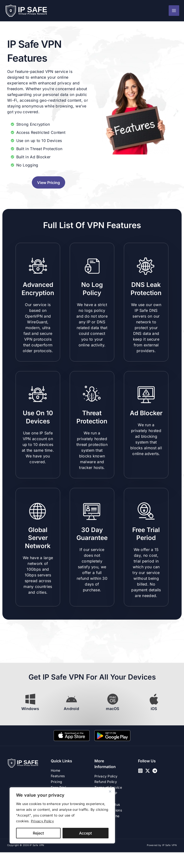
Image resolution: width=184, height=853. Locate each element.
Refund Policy (105, 782)
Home (55, 770)
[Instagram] (140, 770)
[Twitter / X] (147, 770)
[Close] (110, 791)
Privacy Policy (42, 821)
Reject (38, 833)
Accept (85, 833)
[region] (62, 815)
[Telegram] (154, 770)
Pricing (56, 782)
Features (58, 776)
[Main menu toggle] (174, 11)
